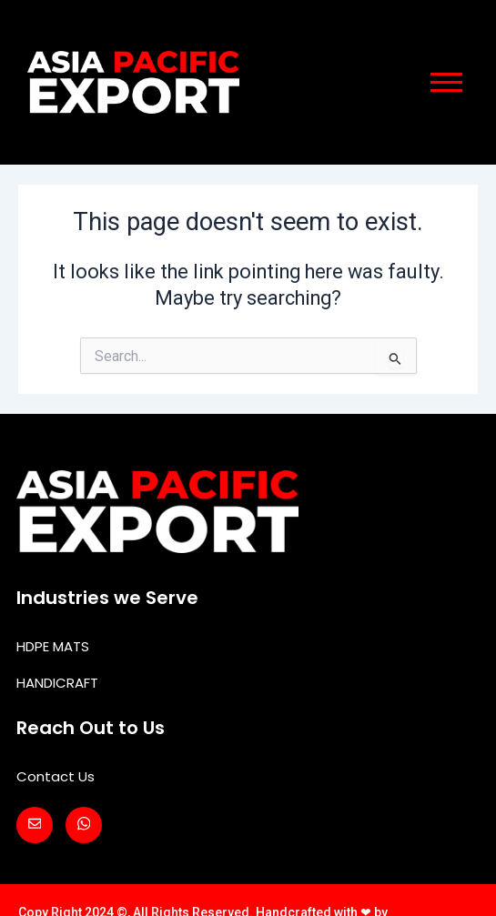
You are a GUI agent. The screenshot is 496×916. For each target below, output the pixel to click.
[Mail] (34, 825)
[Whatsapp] (84, 825)
